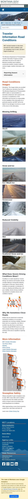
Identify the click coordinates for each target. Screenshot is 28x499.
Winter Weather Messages (9, 351)
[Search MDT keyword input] (12, 27)
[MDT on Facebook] (3, 464)
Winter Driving (6, 347)
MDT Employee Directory (8, 459)
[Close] (14, 496)
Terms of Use (5, 436)
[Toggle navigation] (24, 9)
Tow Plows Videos (7, 343)
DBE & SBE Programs (8, 448)
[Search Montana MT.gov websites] (14, 6)
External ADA (5, 450)
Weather (4, 345)
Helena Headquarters (8, 425)
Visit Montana (5, 457)
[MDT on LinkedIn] (16, 464)
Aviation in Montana (7, 446)
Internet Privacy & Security (10, 489)
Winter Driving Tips (14, 411)
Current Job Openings (8, 442)
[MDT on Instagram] (7, 464)
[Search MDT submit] (25, 27)
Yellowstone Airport (7, 456)
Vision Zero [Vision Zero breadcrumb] (8, 23)
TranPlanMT (5, 444)
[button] (4, 120)
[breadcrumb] (2, 23)
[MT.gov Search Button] (25, 6)
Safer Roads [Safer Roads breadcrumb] (17, 23)
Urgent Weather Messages (9, 349)
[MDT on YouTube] (12, 464)
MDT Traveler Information (9, 341)
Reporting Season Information (10, 74)
